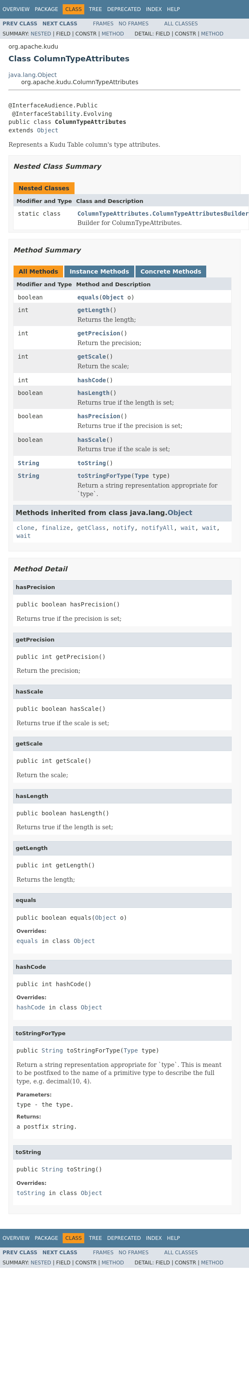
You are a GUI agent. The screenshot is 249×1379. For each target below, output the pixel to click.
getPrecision (98, 333)
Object (47, 130)
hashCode (91, 380)
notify (124, 527)
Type (142, 475)
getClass (91, 527)
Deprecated (124, 9)
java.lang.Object (32, 74)
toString (91, 463)
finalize (56, 527)
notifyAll (157, 527)
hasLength (93, 392)
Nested (40, 34)
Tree (95, 9)
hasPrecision (98, 416)
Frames (103, 24)
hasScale (91, 439)
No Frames (134, 24)
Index (154, 9)
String (28, 463)
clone (25, 527)
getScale (91, 356)
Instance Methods (99, 271)
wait (188, 527)
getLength (93, 310)
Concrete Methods (171, 271)
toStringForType (104, 475)
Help (173, 9)
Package (46, 9)
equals (88, 297)
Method (113, 34)
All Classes (181, 24)
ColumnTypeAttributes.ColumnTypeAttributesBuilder (163, 213)
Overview (16, 9)
